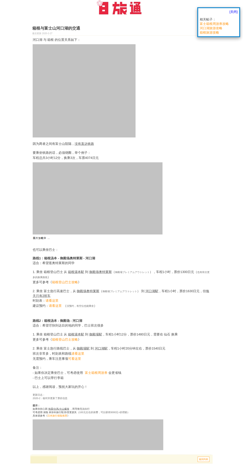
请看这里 (52, 300)
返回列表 (203, 459)
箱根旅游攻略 (209, 32)
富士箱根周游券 (96, 373)
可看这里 (74, 359)
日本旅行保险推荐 (57, 415)
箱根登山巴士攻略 (65, 282)
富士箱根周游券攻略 (214, 24)
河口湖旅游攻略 (211, 28)
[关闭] (234, 12)
